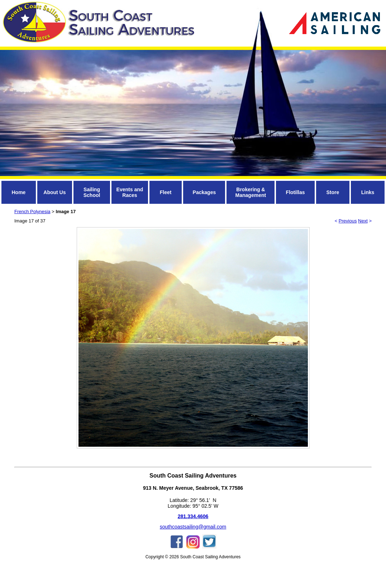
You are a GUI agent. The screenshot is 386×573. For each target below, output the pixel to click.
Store (332, 192)
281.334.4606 (193, 516)
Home (18, 192)
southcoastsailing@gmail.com (193, 527)
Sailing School (92, 192)
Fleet (166, 192)
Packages (204, 192)
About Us (54, 192)
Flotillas (295, 192)
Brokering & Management (250, 192)
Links (368, 192)
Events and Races (129, 192)
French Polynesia (32, 211)
